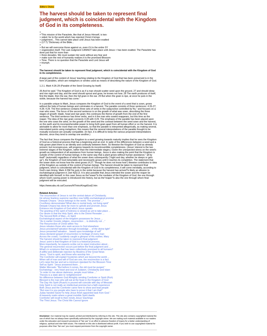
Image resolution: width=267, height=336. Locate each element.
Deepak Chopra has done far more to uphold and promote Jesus (73, 205)
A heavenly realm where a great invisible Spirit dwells (67, 295)
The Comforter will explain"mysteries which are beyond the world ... (74, 257)
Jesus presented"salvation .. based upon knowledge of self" (70, 231)
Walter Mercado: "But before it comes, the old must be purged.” (72, 267)
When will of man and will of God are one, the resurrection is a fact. (74, 259)
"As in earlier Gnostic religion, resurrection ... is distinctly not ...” (72, 221)
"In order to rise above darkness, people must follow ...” (68, 272)
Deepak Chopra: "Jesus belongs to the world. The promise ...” (72, 200)
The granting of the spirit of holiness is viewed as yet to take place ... (75, 211)
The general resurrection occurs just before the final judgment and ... (75, 246)
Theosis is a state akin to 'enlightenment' (61, 275)
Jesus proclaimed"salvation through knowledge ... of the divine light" (75, 228)
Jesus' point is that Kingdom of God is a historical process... (70, 241)
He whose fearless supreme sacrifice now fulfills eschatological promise (77, 198)
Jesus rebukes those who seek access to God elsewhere (69, 226)
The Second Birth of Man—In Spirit (58, 216)
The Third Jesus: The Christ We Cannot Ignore (64, 300)
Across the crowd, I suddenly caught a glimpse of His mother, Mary (74, 236)
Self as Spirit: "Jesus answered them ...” (60, 264)
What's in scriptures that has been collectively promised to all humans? (76, 249)
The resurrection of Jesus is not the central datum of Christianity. (73, 195)
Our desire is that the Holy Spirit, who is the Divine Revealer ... (72, 213)
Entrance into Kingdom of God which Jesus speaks (66, 208)
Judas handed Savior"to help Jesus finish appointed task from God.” (75, 292)
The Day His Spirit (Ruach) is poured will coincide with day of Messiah (76, 282)
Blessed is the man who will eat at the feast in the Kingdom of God (74, 280)
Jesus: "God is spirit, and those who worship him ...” (66, 254)
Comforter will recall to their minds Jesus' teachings (66, 298)
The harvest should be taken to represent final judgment (69, 239)
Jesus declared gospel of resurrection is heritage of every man (72, 234)
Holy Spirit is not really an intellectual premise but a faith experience (75, 285)
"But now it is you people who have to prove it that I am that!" (71, 290)
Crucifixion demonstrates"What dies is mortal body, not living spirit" (74, 203)
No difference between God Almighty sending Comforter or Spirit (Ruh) (76, 277)
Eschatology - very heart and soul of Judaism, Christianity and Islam (75, 269)
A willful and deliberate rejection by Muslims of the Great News (72, 252)
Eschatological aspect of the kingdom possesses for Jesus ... (71, 218)
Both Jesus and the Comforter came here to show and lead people (74, 287)
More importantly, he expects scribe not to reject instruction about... (74, 244)
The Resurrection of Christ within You (59, 223)
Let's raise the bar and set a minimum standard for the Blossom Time (75, 262)
